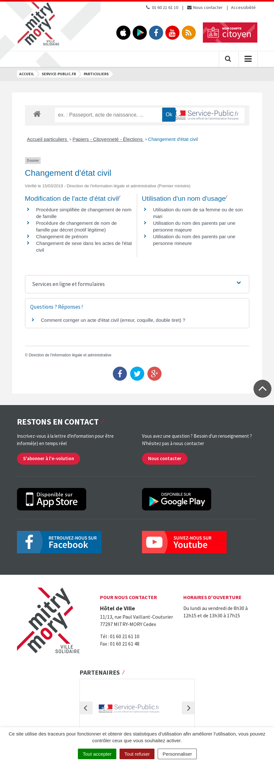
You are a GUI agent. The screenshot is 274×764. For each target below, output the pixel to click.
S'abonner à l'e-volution (48, 458)
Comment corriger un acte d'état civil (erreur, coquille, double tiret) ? (113, 320)
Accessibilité (243, 7)
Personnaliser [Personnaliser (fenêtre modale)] (177, 754)
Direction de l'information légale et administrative (70, 355)
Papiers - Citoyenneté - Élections (108, 139)
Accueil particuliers (47, 139)
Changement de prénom (62, 236)
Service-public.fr (59, 73)
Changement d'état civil (173, 139)
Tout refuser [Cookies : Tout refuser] (137, 754)
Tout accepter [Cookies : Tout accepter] (97, 754)
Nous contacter (205, 7)
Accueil (26, 73)
